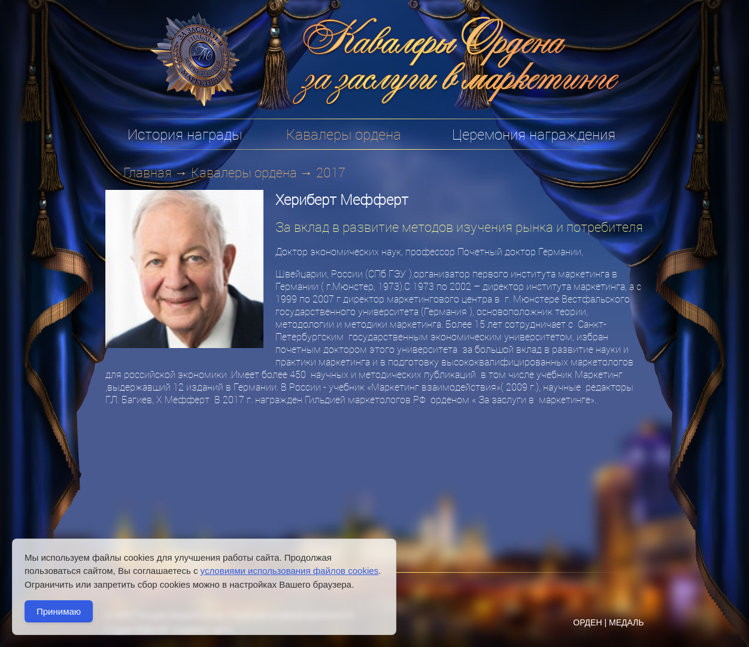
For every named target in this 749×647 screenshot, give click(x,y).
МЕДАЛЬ (626, 622)
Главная (147, 172)
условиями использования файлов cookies (289, 571)
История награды (185, 134)
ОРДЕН (587, 622)
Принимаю (59, 611)
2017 (330, 172)
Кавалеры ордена (244, 172)
